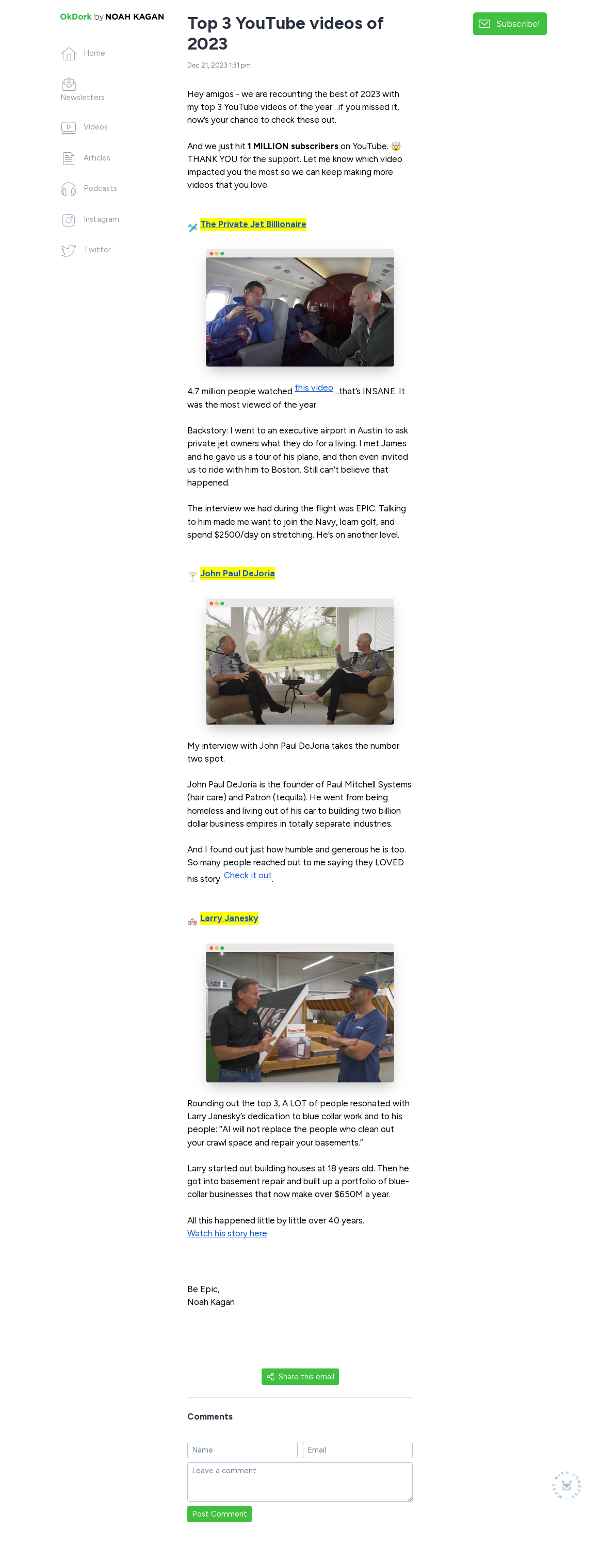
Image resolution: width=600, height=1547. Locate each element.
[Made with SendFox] (566, 1485)
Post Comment (219, 1514)
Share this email (300, 1376)
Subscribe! (518, 23)
